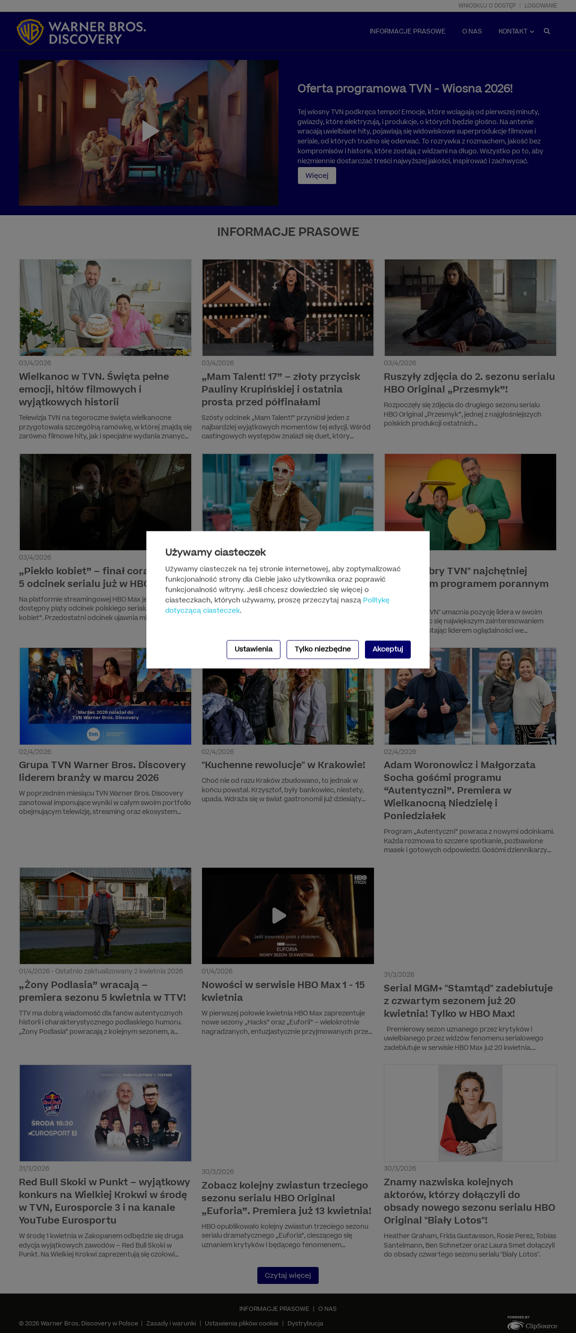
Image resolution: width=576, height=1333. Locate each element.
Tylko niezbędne (323, 649)
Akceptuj (388, 649)
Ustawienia (253, 649)
